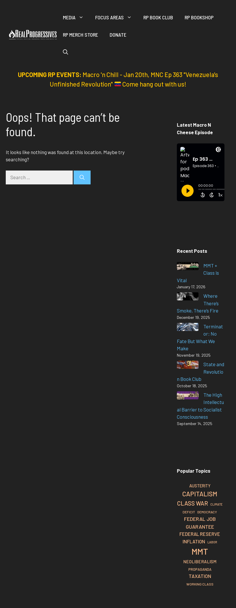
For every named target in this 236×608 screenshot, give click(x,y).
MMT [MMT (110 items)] (200, 551)
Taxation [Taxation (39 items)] (200, 576)
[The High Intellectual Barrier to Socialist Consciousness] (187, 396)
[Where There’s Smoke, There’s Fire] (187, 297)
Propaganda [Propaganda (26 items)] (199, 569)
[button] (65, 52)
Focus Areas (116, 17)
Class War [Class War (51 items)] (192, 503)
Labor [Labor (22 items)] (212, 542)
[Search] (82, 177)
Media (76, 17)
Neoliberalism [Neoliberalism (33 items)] (199, 561)
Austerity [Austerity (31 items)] (200, 485)
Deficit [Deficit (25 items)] (189, 512)
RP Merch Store (80, 34)
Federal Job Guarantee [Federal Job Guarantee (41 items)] (200, 523)
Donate (118, 34)
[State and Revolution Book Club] (187, 366)
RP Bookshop (199, 17)
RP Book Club (158, 17)
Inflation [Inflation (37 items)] (194, 541)
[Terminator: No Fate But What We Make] (187, 328)
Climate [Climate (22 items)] (216, 504)
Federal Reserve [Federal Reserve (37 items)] (199, 534)
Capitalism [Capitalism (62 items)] (199, 494)
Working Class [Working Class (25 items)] (199, 584)
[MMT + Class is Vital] (187, 267)
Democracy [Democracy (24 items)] (207, 512)
